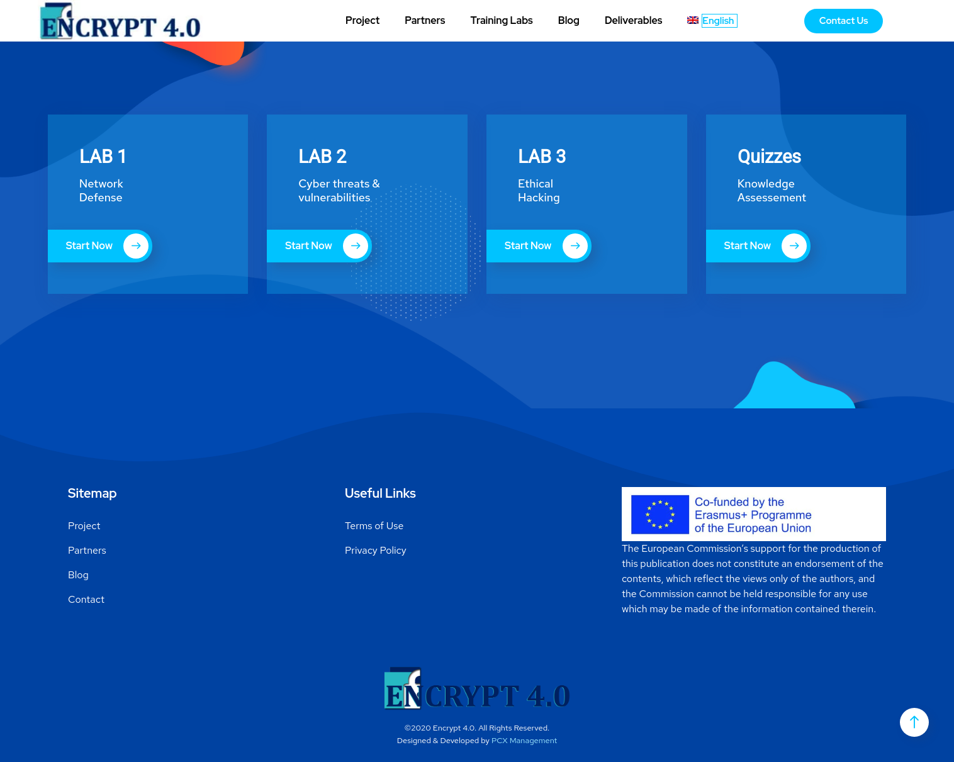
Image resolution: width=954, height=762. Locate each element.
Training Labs (501, 20)
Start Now (107, 246)
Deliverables (633, 20)
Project (362, 20)
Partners (425, 20)
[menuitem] (712, 20)
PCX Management (524, 740)
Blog (569, 20)
